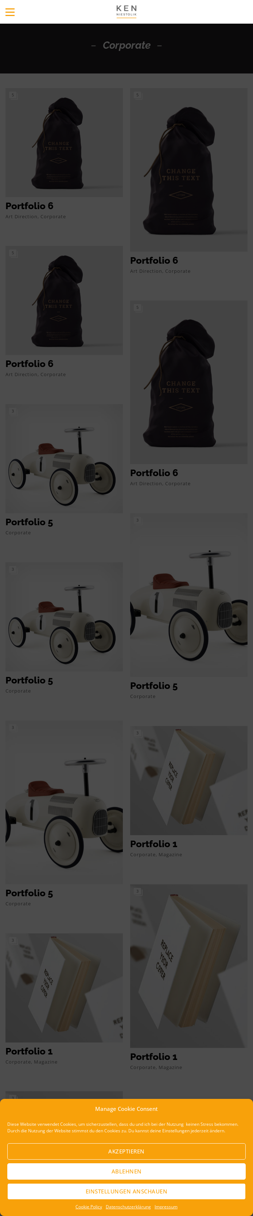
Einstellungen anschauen (127, 1191)
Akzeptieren (126, 1151)
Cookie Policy (88, 1207)
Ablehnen (127, 1171)
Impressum (166, 1207)
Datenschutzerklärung (128, 1207)
